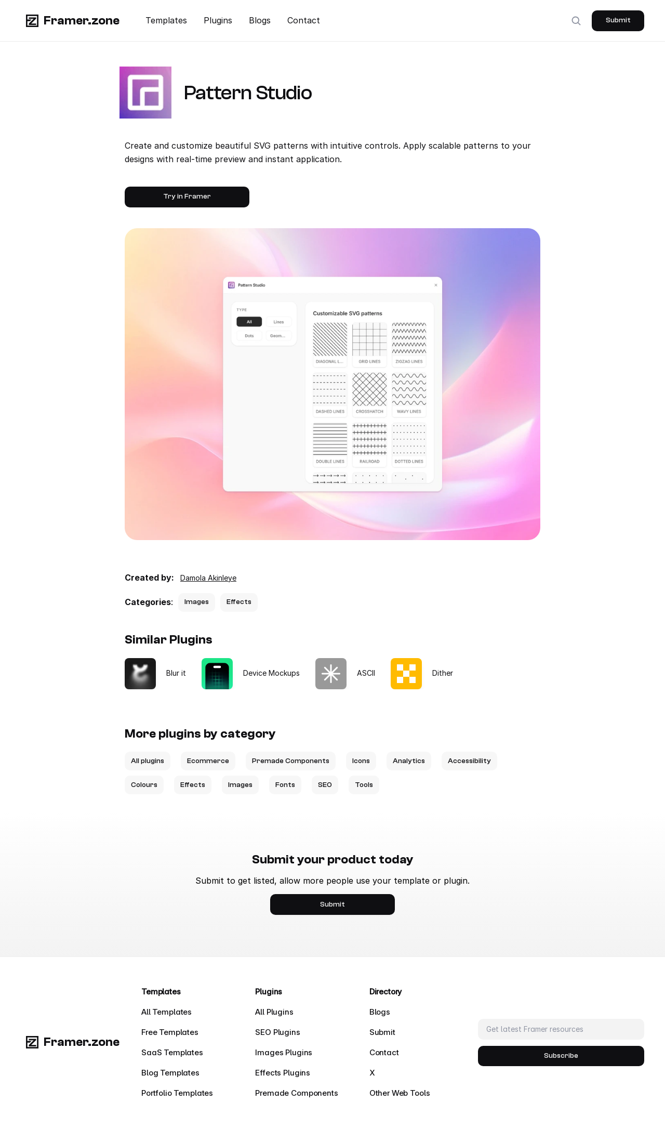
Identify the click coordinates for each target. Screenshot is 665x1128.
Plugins (218, 20)
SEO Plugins (277, 1032)
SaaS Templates (172, 1052)
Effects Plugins (282, 1073)
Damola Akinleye (208, 577)
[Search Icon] (576, 20)
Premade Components (296, 1093)
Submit (382, 1032)
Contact (303, 20)
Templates (166, 20)
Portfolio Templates (177, 1093)
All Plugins (274, 1012)
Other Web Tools (399, 1093)
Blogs (260, 20)
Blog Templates (170, 1073)
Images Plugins (283, 1052)
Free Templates (169, 1032)
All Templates (166, 1012)
